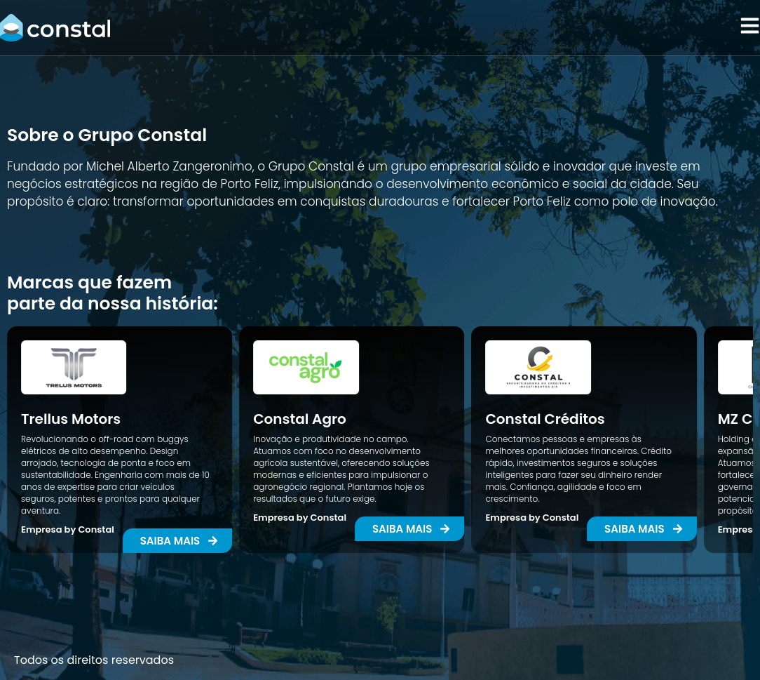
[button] (410, 528)
